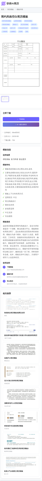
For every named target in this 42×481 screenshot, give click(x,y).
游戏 (27, 31)
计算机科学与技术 (23, 28)
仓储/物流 (13, 31)
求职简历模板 (6, 24)
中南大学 (4, 28)
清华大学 (33, 24)
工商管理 (4, 31)
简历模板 (10, 9)
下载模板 (21, 119)
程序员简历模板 (6, 21)
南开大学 (12, 28)
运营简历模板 (17, 21)
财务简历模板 (28, 21)
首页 (2, 9)
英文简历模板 (24, 24)
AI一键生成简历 (21, 124)
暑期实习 (15, 24)
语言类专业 (34, 28)
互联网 (20, 31)
